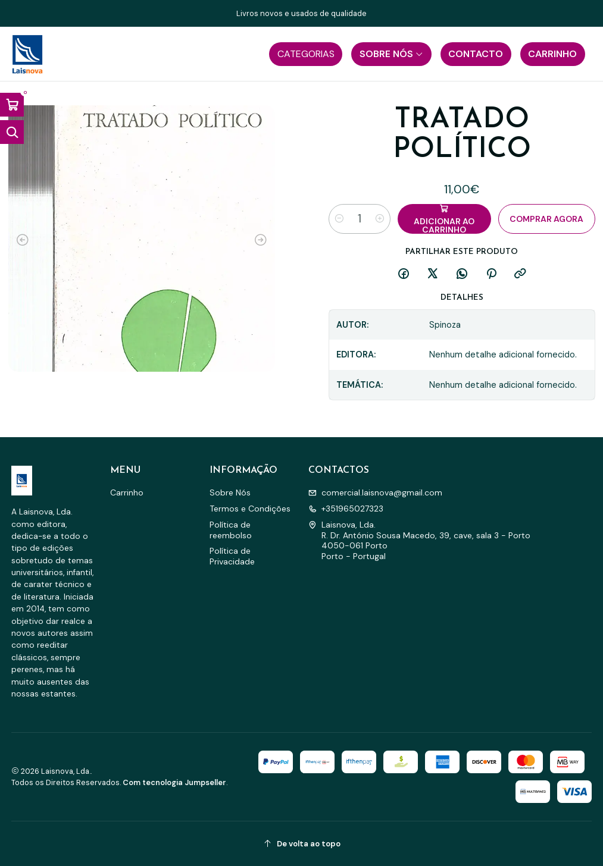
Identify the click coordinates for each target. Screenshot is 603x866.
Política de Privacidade (232, 556)
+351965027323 (345, 508)
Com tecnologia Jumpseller (174, 782)
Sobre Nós (230, 492)
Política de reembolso (231, 530)
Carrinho (126, 492)
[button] (305, 54)
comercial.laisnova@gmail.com (375, 492)
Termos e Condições (250, 508)
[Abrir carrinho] (12, 105)
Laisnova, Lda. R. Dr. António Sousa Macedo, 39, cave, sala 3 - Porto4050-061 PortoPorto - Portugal (419, 540)
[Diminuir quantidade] (339, 219)
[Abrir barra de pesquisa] (12, 132)
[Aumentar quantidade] (380, 219)
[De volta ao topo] (301, 844)
